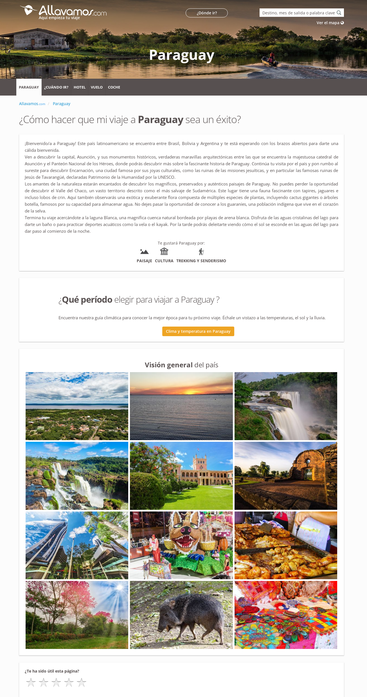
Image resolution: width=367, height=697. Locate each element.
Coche (114, 87)
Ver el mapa (330, 22)
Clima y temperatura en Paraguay (198, 331)
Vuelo (97, 87)
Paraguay (29, 87)
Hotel (79, 87)
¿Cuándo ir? (56, 87)
